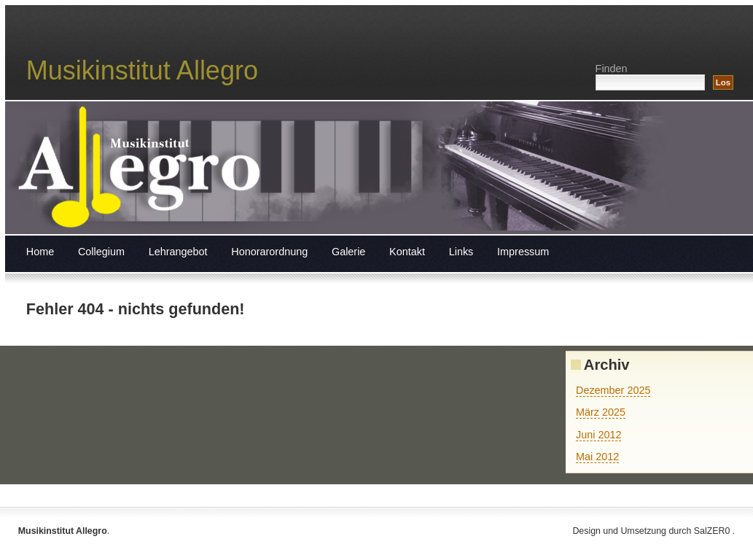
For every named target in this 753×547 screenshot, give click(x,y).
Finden (612, 68)
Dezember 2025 (613, 390)
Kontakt (407, 251)
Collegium (101, 251)
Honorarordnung (269, 251)
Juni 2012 (598, 435)
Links (461, 251)
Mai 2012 (597, 456)
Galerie (348, 251)
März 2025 (600, 412)
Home (40, 251)
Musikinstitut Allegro (142, 70)
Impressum (523, 251)
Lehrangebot (178, 251)
